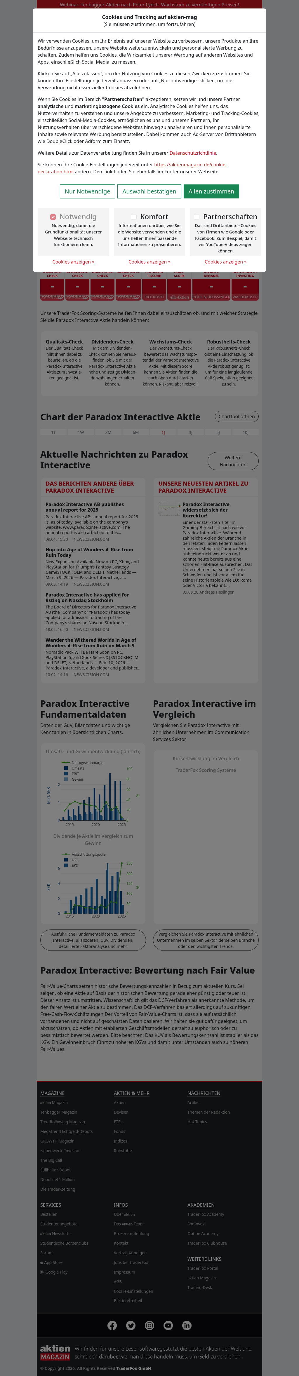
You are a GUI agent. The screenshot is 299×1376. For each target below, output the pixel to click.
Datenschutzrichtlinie (193, 153)
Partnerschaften (230, 216)
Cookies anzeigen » (74, 262)
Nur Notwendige (87, 191)
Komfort (154, 216)
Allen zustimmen (211, 191)
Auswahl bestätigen (149, 191)
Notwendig (78, 216)
